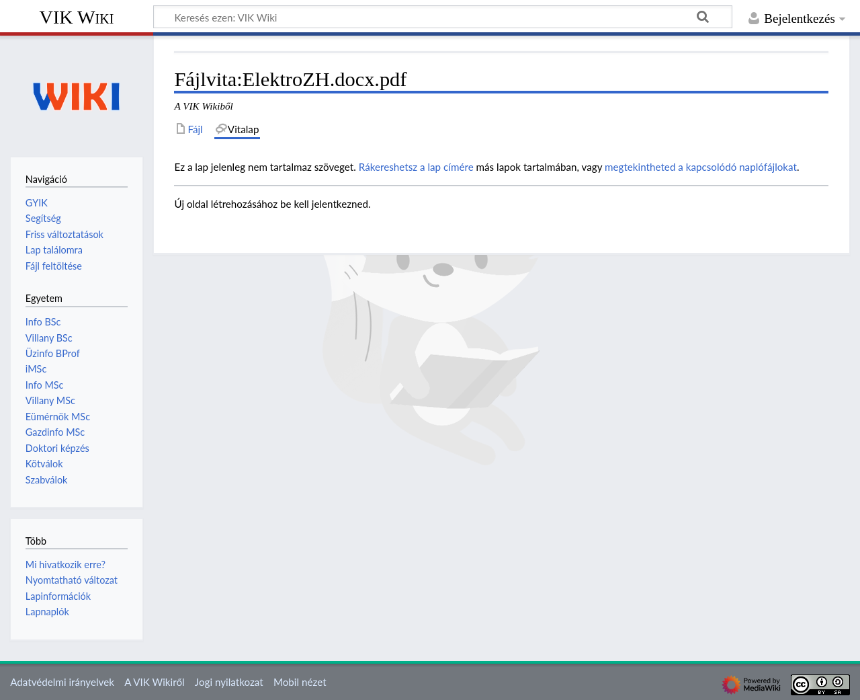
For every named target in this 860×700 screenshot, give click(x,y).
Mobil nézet (300, 682)
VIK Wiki (77, 17)
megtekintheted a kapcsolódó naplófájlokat (701, 167)
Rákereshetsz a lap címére (416, 167)
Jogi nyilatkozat (229, 682)
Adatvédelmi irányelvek (62, 682)
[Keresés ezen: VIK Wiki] (443, 17)
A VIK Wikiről (154, 682)
